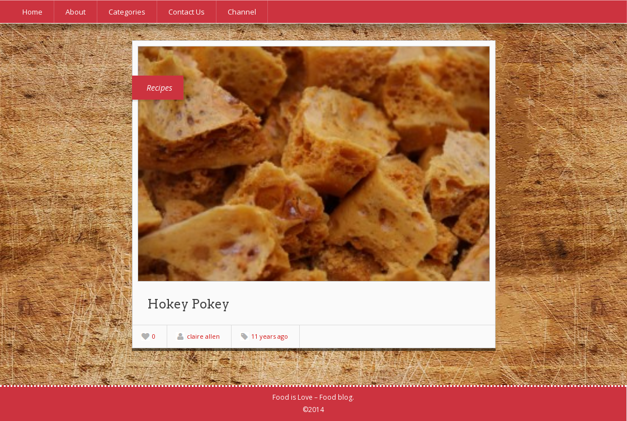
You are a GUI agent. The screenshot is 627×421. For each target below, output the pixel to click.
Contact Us (186, 12)
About (75, 12)
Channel (242, 12)
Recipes (159, 87)
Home (32, 12)
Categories (127, 12)
